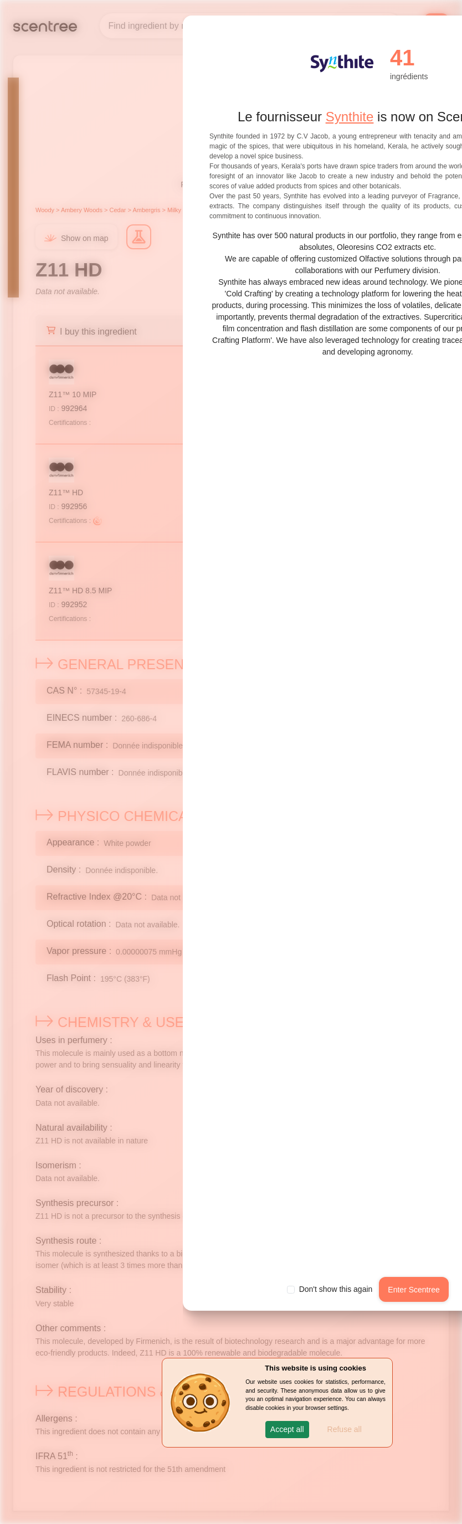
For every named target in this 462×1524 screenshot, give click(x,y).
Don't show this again (336, 1289)
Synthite (350, 116)
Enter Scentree (413, 1289)
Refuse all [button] (344, 1429)
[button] (287, 1429)
